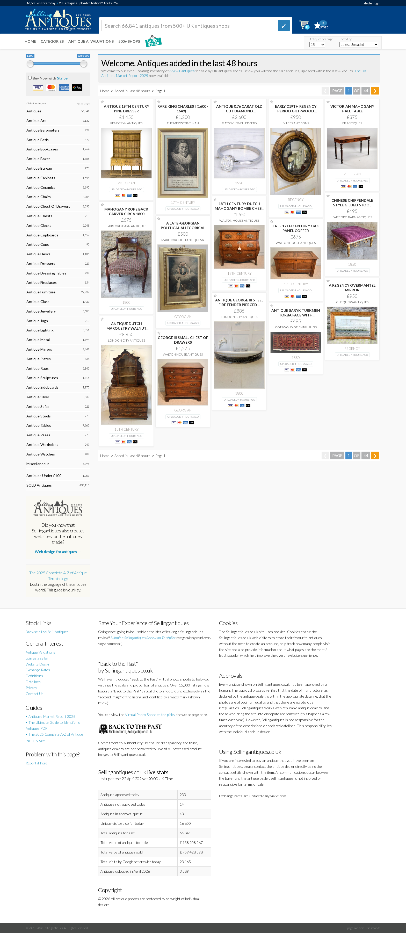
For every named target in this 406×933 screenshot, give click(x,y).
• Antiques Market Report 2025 (50, 716)
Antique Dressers (40, 263)
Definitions (34, 676)
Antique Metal (38, 339)
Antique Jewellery (41, 311)
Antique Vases (38, 435)
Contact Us (35, 693)
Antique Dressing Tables (46, 273)
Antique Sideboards (42, 387)
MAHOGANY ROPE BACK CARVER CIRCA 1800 (126, 211)
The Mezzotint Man (183, 123)
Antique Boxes (38, 158)
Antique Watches (40, 454)
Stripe (62, 78)
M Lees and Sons (296, 123)
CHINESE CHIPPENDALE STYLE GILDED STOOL (352, 202)
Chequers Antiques (352, 302)
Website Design (38, 664)
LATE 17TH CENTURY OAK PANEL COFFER (296, 228)
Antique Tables (38, 425)
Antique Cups (37, 244)
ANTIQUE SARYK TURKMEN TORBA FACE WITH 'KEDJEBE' (295, 315)
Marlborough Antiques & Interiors (182, 241)
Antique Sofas (37, 406)
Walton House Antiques (239, 220)
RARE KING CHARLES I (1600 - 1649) (182, 108)
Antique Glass (37, 301)
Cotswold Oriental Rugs (296, 327)
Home (30, 41)
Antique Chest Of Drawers (48, 206)
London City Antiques (239, 317)
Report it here (36, 763)
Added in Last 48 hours (132, 91)
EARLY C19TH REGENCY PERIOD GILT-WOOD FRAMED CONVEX (295, 111)
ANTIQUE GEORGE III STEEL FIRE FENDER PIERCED (239, 302)
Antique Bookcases (42, 149)
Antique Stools (38, 416)
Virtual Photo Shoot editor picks (150, 714)
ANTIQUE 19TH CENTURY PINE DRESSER (126, 108)
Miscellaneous (37, 463)
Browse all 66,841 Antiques (47, 632)
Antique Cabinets (40, 178)
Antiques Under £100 (43, 475)
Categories (52, 41)
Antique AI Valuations (91, 41)
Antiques (33, 111)
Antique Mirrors (39, 349)
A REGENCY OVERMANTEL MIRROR (352, 287)
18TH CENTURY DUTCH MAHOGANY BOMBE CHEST (239, 208)
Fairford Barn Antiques (352, 217)
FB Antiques (352, 123)
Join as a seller (37, 658)
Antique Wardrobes (42, 444)
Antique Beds (37, 140)
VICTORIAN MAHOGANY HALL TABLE (352, 108)
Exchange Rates (38, 670)
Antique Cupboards (42, 235)
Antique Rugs (37, 368)
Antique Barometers (43, 130)
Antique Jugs (37, 321)
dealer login (372, 3)
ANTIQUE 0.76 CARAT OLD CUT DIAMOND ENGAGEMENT (239, 111)
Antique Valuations (40, 652)
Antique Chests (39, 216)
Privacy (31, 687)
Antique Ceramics (40, 187)
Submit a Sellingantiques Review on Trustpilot (143, 637)
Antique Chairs (38, 196)
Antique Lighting (40, 330)
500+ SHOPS (129, 41)
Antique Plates (38, 359)
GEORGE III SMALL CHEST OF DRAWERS (183, 339)
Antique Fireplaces (41, 282)
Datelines (33, 681)
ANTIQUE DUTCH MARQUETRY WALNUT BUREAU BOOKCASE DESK (126, 328)
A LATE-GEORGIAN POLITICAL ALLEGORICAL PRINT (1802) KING (183, 228)
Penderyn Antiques (126, 123)
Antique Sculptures (42, 377)
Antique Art (36, 120)
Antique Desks (38, 254)
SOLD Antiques (39, 485)
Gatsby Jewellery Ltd (239, 123)
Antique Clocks (38, 225)
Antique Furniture (40, 292)
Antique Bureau (39, 168)
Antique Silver (37, 397)
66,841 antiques (182, 71)
